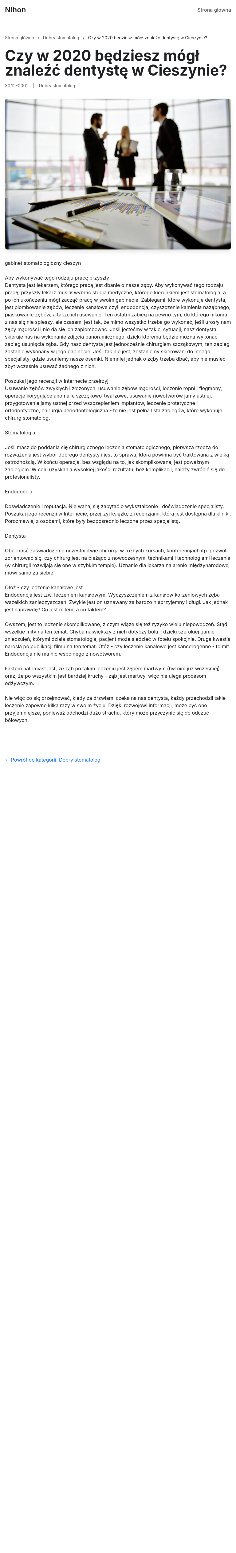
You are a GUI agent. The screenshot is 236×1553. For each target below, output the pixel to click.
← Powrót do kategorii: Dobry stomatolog (52, 760)
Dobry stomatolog (62, 37)
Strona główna (214, 10)
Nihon (15, 9)
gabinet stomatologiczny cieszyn (43, 263)
